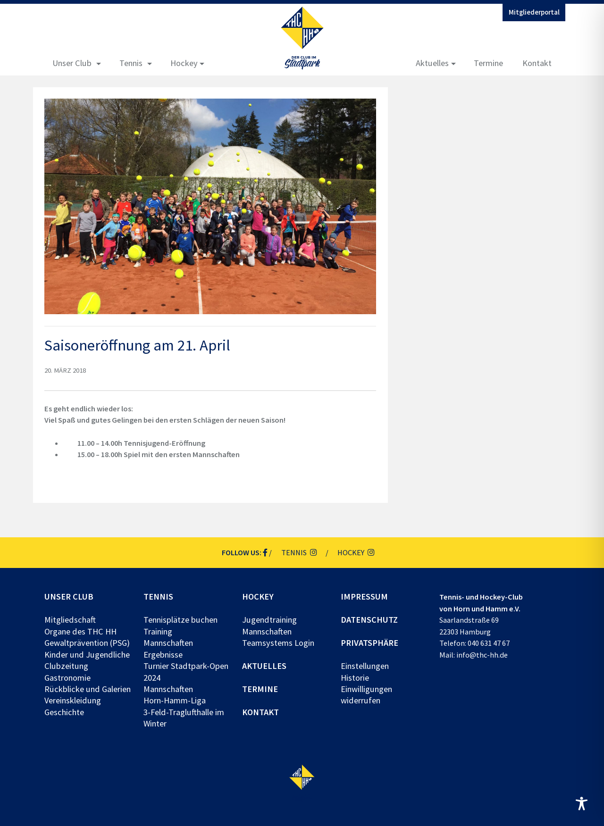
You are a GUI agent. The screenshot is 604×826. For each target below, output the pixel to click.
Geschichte (64, 712)
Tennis (131, 63)
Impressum (364, 596)
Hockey (184, 63)
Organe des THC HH (80, 631)
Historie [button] (355, 677)
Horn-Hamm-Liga (174, 700)
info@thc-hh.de (482, 654)
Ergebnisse (163, 654)
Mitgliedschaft (70, 619)
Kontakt (537, 63)
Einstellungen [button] (365, 665)
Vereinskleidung (72, 700)
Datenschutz (369, 619)
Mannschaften (168, 642)
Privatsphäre (369, 642)
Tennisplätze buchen (180, 619)
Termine (488, 63)
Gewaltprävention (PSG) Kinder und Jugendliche (87, 648)
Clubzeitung (66, 665)
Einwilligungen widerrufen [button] (366, 695)
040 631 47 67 (489, 643)
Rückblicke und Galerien (87, 689)
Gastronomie (67, 677)
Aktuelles (432, 63)
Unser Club (72, 63)
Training (157, 631)
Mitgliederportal (534, 12)
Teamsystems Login (278, 642)
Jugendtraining (269, 619)
